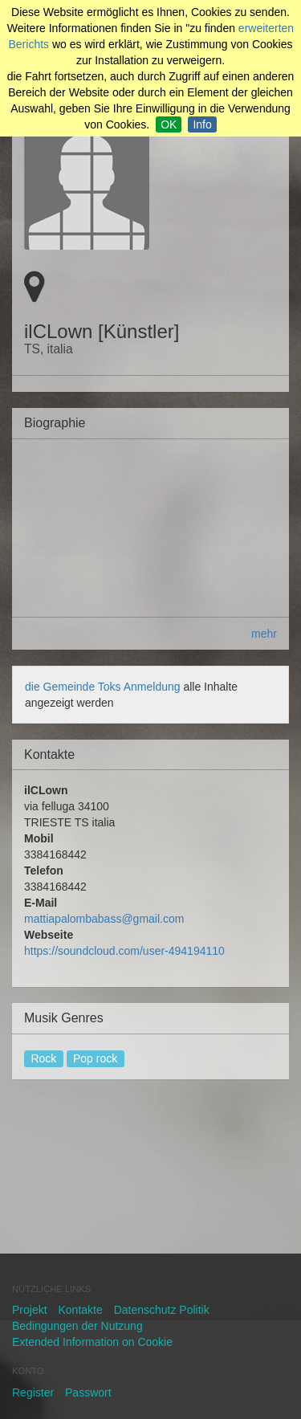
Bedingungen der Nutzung (77, 1325)
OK (169, 124)
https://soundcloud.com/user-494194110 (124, 950)
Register (33, 1392)
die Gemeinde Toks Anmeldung (104, 686)
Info (202, 124)
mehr (264, 633)
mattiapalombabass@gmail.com (104, 918)
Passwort (88, 1392)
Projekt (29, 1309)
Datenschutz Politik (161, 1309)
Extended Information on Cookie (92, 1341)
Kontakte (80, 1309)
